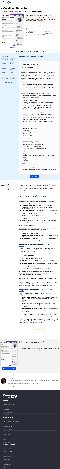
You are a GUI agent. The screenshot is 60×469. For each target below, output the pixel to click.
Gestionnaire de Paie (5, 79)
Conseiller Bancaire (4, 72)
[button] (6, 82)
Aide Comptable (5, 59)
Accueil (3, 11)
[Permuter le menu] (34, 2)
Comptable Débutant (12, 69)
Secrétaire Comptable (12, 79)
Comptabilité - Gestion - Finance (22, 11)
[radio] (35, 329)
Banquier (3, 66)
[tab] (34, 176)
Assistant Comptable (4, 63)
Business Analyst (13, 66)
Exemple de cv (9, 11)
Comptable (4, 68)
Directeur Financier (12, 75)
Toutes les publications (13, 386)
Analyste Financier (12, 60)
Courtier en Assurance (4, 75)
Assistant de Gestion (12, 63)
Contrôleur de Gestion (13, 72)
